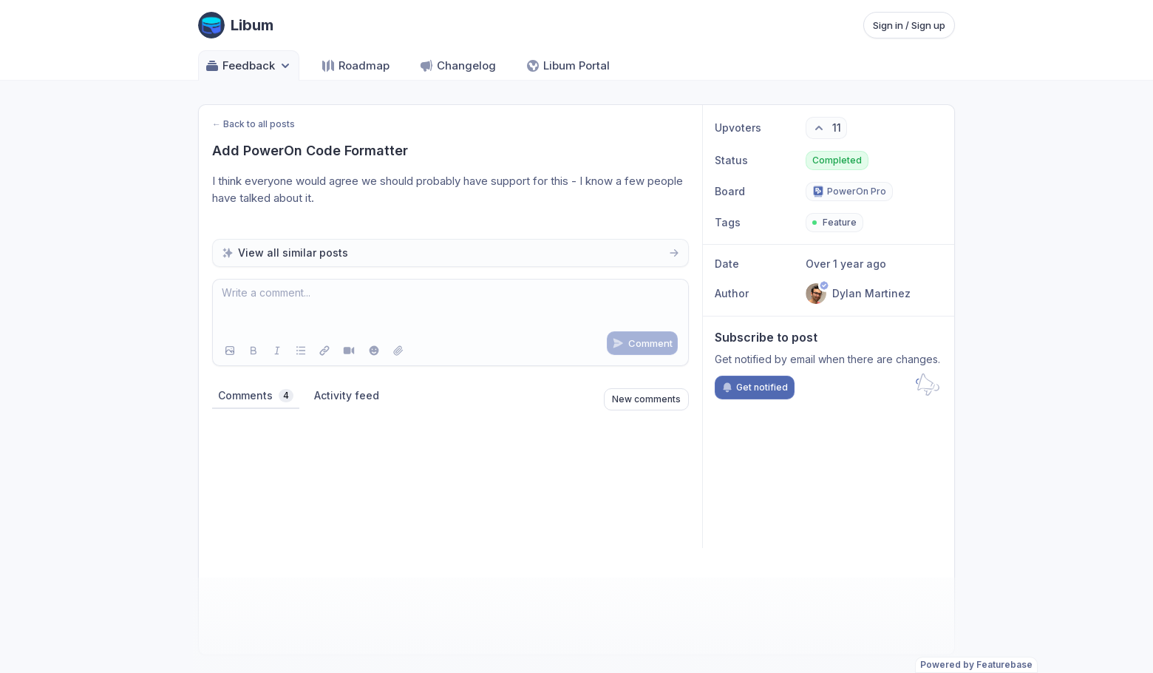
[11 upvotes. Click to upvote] (826, 128)
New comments (646, 399)
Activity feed (346, 395)
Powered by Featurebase (976, 664)
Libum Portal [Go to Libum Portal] (568, 65)
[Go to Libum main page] (235, 25)
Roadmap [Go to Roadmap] (355, 65)
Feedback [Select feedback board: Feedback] (249, 65)
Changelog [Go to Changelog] (457, 65)
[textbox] (450, 307)
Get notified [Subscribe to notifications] (754, 387)
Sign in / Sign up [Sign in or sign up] (909, 25)
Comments (255, 395)
